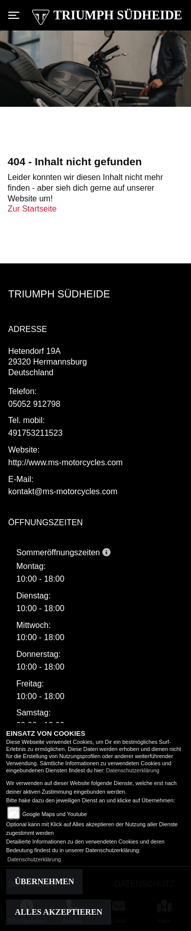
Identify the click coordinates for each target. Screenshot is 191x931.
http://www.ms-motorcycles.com (65, 462)
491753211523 (35, 433)
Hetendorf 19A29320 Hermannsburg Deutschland (47, 362)
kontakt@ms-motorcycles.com (63, 491)
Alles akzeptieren (58, 912)
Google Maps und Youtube (54, 814)
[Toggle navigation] (15, 15)
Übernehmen (44, 881)
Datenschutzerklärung (132, 770)
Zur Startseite (32, 208)
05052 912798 (34, 404)
